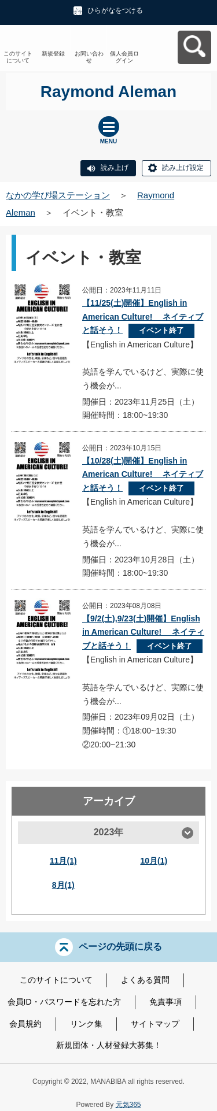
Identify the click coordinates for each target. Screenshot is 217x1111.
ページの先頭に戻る (120, 946)
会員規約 (25, 1023)
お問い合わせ (89, 57)
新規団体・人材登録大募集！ (108, 1045)
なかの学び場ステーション (58, 195)
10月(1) (153, 860)
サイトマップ (155, 1023)
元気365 (128, 1105)
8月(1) (63, 885)
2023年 (109, 832)
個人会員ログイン (124, 57)
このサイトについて (17, 57)
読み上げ (114, 168)
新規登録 (53, 53)
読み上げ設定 (183, 168)
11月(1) (63, 860)
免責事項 (165, 1001)
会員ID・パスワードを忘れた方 (64, 1001)
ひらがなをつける (115, 10)
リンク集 (86, 1023)
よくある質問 (145, 979)
